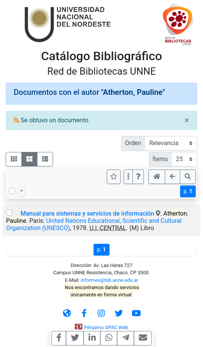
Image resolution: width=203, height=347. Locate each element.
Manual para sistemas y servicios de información (87, 213)
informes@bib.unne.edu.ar (109, 280)
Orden (133, 143)
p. (188, 191)
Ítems (160, 159)
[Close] (187, 120)
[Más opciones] (128, 177)
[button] (138, 177)
